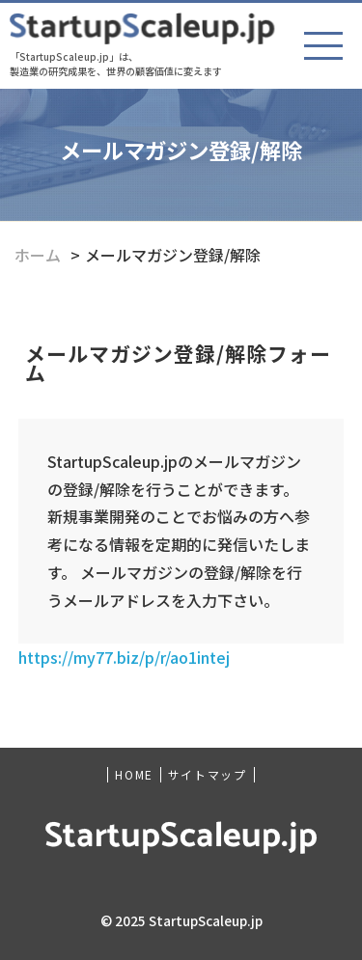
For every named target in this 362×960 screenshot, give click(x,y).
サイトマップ (207, 774)
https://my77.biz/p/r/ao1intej (124, 657)
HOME (134, 774)
